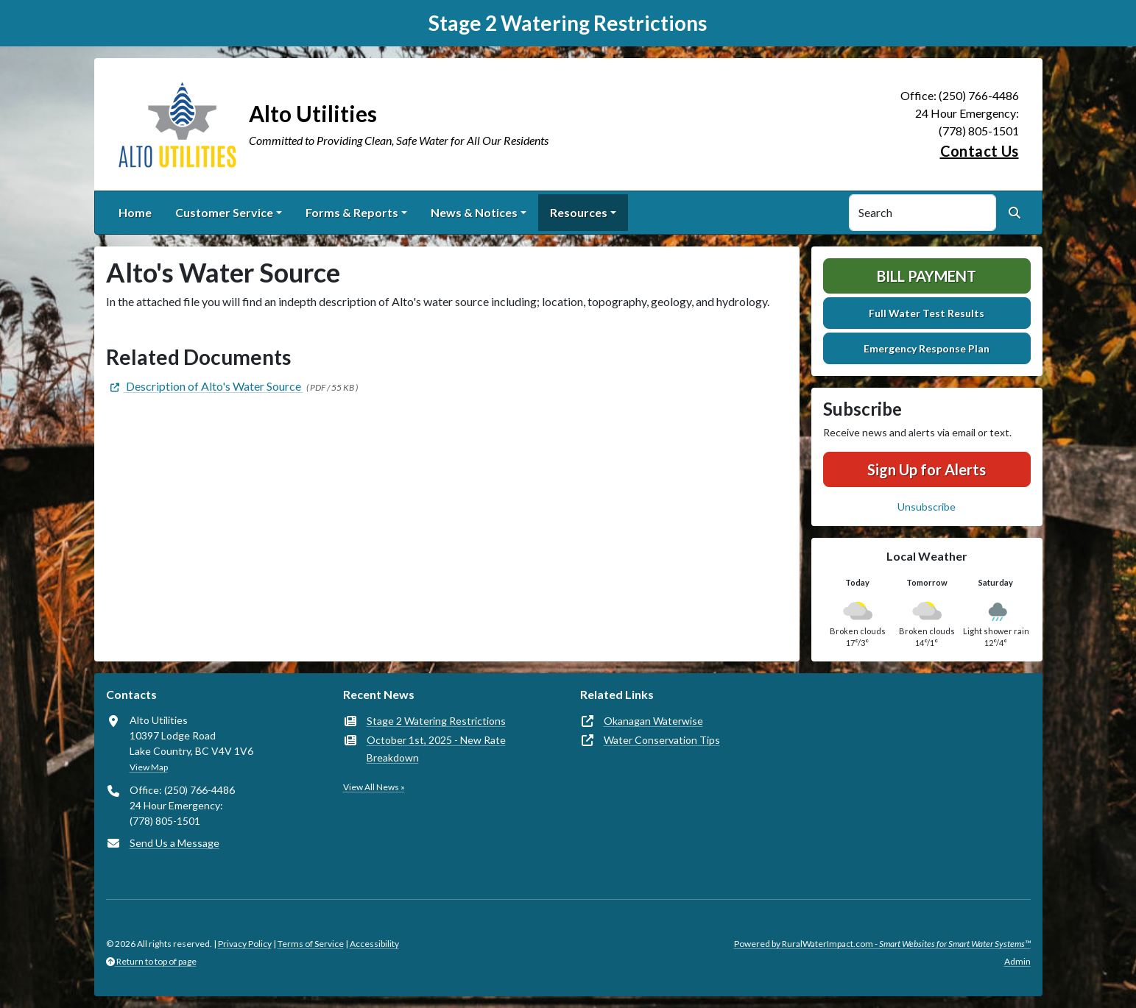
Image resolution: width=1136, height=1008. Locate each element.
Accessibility (374, 943)
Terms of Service (311, 943)
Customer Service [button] (224, 212)
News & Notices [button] (474, 212)
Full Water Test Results (926, 313)
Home (135, 212)
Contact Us (979, 151)
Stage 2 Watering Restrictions (436, 720)
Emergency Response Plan (926, 348)
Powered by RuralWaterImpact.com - (882, 943)
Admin (1017, 961)
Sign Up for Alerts (926, 469)
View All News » (374, 786)
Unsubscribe (926, 506)
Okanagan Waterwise (653, 720)
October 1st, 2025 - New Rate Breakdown (436, 749)
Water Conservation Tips (662, 740)
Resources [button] (578, 212)
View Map (149, 767)
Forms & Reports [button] (352, 212)
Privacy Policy (245, 943)
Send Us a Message (174, 843)
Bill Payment (926, 276)
